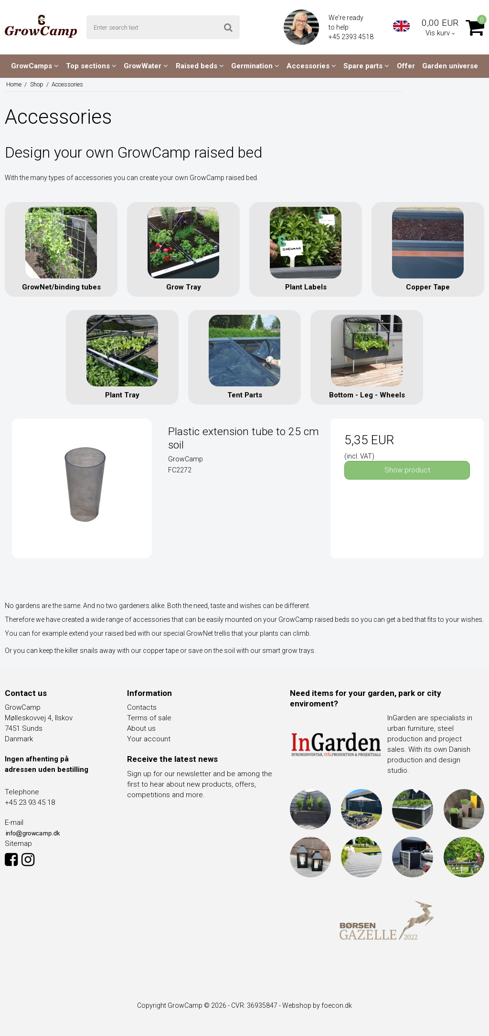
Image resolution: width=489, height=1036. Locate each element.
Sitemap (18, 843)
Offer (406, 66)
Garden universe (450, 66)
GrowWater (146, 66)
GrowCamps (35, 66)
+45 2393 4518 (352, 37)
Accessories (311, 66)
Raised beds (200, 66)
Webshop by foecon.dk (317, 1005)
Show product (407, 470)
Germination (255, 66)
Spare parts (366, 66)
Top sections (91, 66)
